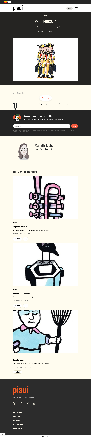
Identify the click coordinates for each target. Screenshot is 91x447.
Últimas (16, 420)
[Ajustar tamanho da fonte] (43, 98)
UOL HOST (28, 2)
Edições (16, 416)
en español (29, 397)
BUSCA (69, 2)
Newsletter (17, 428)
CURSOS (41, 2)
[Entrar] (69, 8)
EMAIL (85, 2)
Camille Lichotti (45, 145)
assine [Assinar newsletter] (74, 126)
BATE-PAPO (77, 2)
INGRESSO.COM (19, 2)
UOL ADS (48, 2)
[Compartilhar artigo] (48, 98)
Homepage (17, 412)
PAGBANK (35, 2)
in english (17, 397)
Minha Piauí (18, 424)
